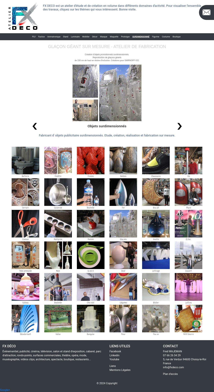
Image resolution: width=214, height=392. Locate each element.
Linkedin (114, 355)
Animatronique (54, 37)
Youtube (114, 359)
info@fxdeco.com (173, 367)
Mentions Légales (119, 370)
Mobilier (86, 37)
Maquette (114, 37)
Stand (65, 37)
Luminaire (75, 37)
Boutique (177, 37)
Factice (41, 37)
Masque (103, 37)
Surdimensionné (140, 37)
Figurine (155, 37)
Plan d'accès (170, 374)
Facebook (115, 351)
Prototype (125, 37)
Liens (112, 366)
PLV (34, 37)
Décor (94, 37)
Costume (166, 37)
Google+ (5, 390)
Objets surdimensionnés (107, 126)
